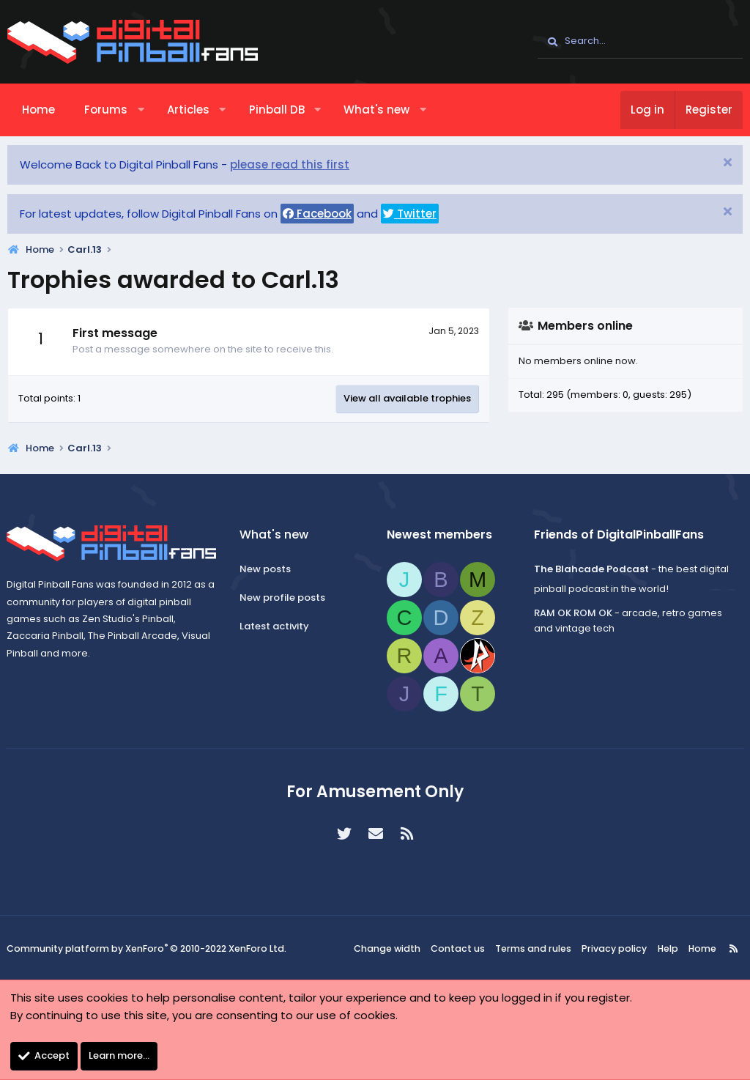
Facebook (317, 213)
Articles (188, 109)
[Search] (640, 42)
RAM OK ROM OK (571, 613)
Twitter (410, 213)
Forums (105, 109)
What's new (376, 109)
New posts (267, 569)
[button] (141, 110)
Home (38, 109)
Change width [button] (395, 948)
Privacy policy (614, 948)
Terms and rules (536, 948)
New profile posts (284, 597)
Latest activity (276, 626)
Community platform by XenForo (146, 948)
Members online (585, 325)
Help (664, 948)
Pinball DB (277, 109)
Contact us (464, 948)
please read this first (289, 164)
